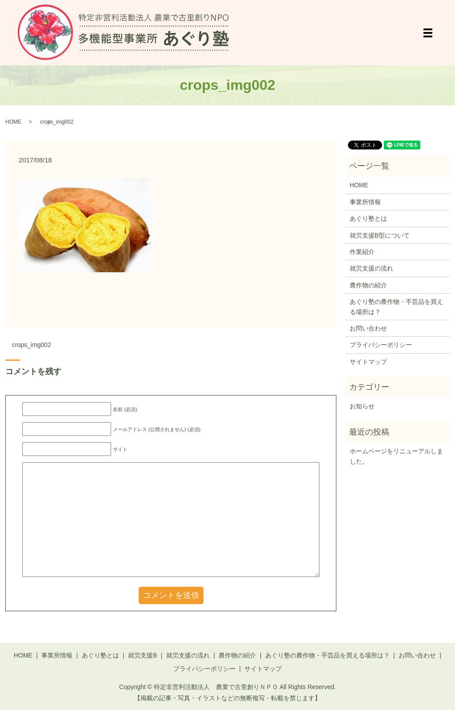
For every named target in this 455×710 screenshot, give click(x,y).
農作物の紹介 (368, 285)
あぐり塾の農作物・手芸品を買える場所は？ (396, 306)
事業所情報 (365, 202)
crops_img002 (31, 344)
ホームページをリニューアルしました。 (396, 456)
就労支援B (142, 655)
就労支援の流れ (371, 268)
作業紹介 (362, 251)
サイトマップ (368, 361)
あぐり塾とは (368, 218)
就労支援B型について (380, 235)
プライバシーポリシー (381, 344)
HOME (13, 122)
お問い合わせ (368, 328)
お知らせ (362, 406)
